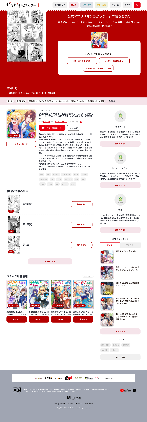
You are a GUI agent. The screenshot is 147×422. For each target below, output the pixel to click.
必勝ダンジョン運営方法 (126, 251)
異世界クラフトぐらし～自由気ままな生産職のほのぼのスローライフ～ (128, 301)
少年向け (116, 345)
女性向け (84, 174)
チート (59, 179)
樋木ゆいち (17, 93)
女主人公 (56, 174)
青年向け (126, 345)
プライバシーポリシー (75, 404)
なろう (73, 184)
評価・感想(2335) (54, 127)
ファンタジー (66, 174)
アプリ (127, 5)
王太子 (50, 184)
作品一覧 (115, 5)
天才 (57, 184)
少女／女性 (101, 5)
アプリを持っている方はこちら (98, 68)
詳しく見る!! (120, 143)
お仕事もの (43, 179)
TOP (55, 404)
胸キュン (65, 184)
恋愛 (41, 174)
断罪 (83, 179)
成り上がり (68, 179)
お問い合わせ (88, 404)
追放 (48, 174)
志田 (54, 93)
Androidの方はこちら (114, 60)
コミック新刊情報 (17, 276)
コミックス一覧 (21, 144)
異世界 (73, 5)
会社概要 (62, 404)
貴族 (76, 179)
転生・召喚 (105, 345)
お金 (52, 179)
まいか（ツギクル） (32, 93)
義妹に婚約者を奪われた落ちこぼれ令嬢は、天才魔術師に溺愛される (128, 316)
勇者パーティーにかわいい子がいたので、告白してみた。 (128, 268)
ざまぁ (42, 184)
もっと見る (120, 331)
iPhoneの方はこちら (82, 60)
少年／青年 (86, 5)
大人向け (104, 350)
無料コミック (60, 5)
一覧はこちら (50, 261)
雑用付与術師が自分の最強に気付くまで (128, 284)
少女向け (114, 350)
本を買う (16, 319)
